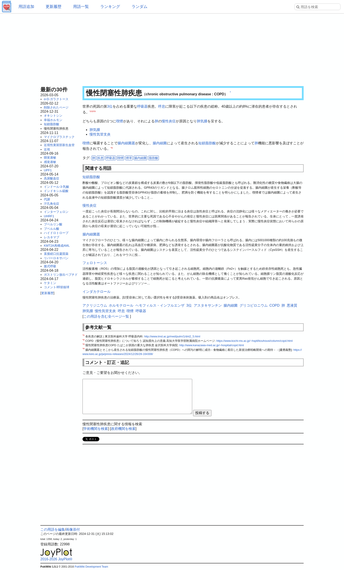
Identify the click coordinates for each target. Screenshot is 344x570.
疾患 (100, 158)
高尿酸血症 (51, 178)
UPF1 (48, 170)
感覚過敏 (50, 162)
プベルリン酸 (53, 224)
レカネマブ (51, 237)
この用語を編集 (52, 529)
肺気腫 (202, 121)
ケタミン (50, 283)
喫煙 (119, 121)
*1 (90, 111)
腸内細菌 (160, 143)
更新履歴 (53, 6)
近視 (47, 149)
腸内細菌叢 (126, 143)
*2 (92, 111)
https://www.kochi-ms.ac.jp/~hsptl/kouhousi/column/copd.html (254, 340)
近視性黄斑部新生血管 (59, 145)
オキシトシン (53, 115)
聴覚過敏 (50, 157)
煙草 (129, 158)
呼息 (161, 106)
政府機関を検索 (123, 429)
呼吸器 (142, 106)
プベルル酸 (51, 228)
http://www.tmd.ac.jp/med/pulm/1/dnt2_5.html (172, 336)
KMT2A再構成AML (57, 245)
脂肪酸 (153, 158)
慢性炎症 (169, 121)
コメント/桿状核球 (56, 287)
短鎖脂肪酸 (51, 124)
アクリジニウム (94, 305)
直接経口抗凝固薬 (56, 253)
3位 (110, 106)
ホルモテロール (121, 305)
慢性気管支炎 (100, 134)
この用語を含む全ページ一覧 (106, 316)
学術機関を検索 (95, 429)
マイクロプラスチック (59, 137)
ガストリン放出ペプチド (61, 274)
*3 (94, 111)
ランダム (139, 6)
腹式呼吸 (50, 266)
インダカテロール (96, 291)
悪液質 (292, 305)
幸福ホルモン (53, 120)
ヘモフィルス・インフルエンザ (160, 305)
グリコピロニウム (254, 305)
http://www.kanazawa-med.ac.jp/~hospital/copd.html (211, 345)
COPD (274, 305)
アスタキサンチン (208, 305)
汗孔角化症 (51, 203)
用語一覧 (81, 6)
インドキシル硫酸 (56, 191)
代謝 (47, 199)
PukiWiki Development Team (91, 566)
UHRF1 (49, 216)
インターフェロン (56, 212)
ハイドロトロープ (56, 233)
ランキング (110, 6)
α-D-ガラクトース (56, 99)
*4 (112, 148)
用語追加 (26, 6)
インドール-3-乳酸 (56, 186)
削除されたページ (56, 107)
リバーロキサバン (56, 258)
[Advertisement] (172, 48)
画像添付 (73, 529)
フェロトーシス (94, 263)
